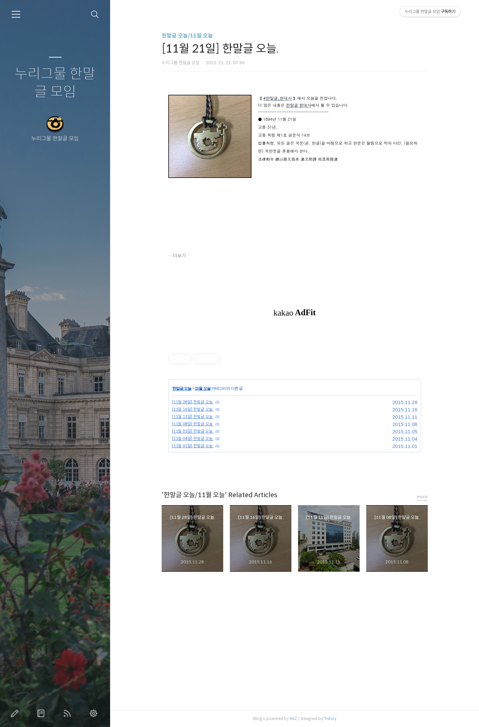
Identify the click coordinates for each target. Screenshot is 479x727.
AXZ (293, 718)
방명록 (42, 713)
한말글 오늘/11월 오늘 (187, 35)
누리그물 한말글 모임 (55, 83)
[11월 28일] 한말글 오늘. (193, 401)
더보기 (179, 256)
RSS (69, 713)
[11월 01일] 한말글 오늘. (193, 445)
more (422, 497)
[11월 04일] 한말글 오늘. (193, 438)
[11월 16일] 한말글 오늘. (193, 409)
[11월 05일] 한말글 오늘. (193, 431)
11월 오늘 (203, 388)
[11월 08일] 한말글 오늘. (193, 423)
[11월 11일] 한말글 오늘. (193, 416)
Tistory (330, 718)
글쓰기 (16, 713)
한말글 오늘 (181, 388)
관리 (95, 713)
